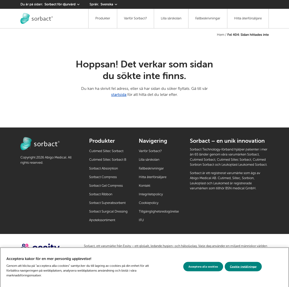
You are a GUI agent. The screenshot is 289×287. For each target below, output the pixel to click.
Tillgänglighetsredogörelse (159, 211)
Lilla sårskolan (171, 18)
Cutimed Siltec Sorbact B (107, 160)
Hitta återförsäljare (248, 18)
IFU (154, 220)
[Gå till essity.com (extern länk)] (47, 248)
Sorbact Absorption (103, 168)
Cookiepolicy (148, 203)
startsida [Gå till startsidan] (118, 94)
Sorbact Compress (103, 177)
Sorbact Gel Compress (106, 186)
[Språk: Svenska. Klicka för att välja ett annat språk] (104, 4)
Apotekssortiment (102, 220)
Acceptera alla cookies (203, 268)
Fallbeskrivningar (207, 18)
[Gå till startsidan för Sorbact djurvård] (36, 18)
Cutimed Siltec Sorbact (106, 151)
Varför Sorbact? (135, 18)
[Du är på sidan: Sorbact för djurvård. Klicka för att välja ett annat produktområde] (50, 4)
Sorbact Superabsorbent (107, 203)
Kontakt (144, 186)
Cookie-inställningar (243, 268)
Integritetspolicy (151, 194)
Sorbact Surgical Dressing (108, 211)
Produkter (102, 18)
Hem (220, 35)
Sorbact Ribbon (100, 194)
